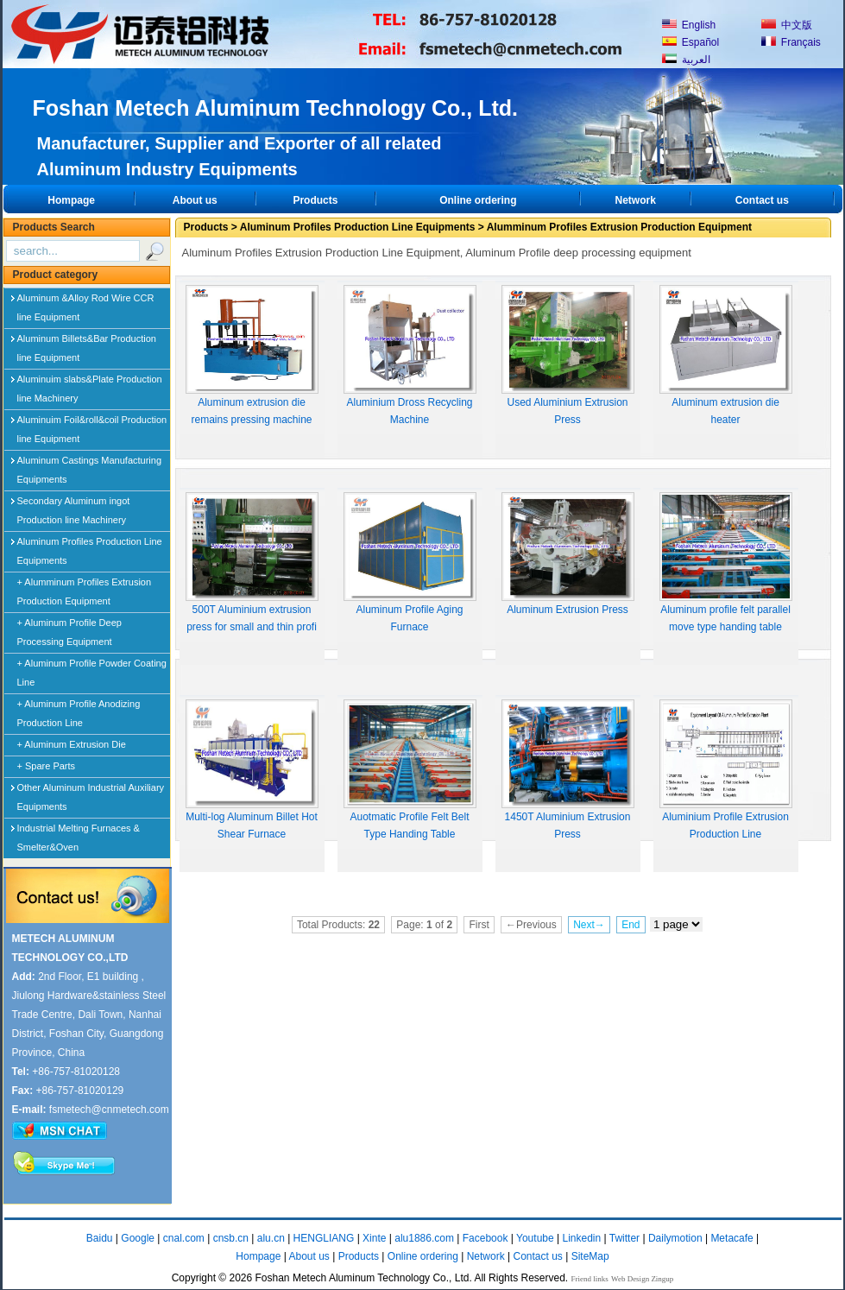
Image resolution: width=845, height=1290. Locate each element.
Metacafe (731, 1238)
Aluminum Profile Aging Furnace (410, 562)
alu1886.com (424, 1238)
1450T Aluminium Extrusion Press (567, 769)
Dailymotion (675, 1238)
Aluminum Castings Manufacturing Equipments (89, 463)
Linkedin (581, 1238)
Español (691, 42)
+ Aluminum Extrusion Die (71, 744)
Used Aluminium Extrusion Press (567, 355)
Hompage (71, 200)
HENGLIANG (324, 1238)
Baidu (99, 1238)
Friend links (590, 1278)
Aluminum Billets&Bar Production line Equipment (86, 342)
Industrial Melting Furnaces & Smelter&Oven (78, 831)
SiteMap (590, 1256)
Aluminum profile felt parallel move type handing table (725, 562)
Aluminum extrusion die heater (725, 355)
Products (315, 200)
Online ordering (477, 200)
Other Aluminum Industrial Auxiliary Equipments (91, 791)
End (630, 925)
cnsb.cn (231, 1238)
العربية (686, 60)
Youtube (535, 1238)
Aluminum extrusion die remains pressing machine (252, 355)
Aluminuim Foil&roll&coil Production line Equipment (92, 423)
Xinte (374, 1238)
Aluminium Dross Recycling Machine (410, 355)
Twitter (624, 1238)
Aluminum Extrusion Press (567, 554)
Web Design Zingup (642, 1278)
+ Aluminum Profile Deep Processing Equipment (69, 632)
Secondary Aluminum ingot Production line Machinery (73, 504)
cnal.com (184, 1238)
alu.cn (271, 1238)
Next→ (589, 925)
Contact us (762, 200)
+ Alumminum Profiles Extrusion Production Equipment (84, 591)
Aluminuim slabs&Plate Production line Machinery (89, 382)
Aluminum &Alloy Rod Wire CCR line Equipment (85, 301)
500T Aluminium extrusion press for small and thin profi (252, 562)
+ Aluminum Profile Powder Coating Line (92, 672)
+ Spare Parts (46, 766)
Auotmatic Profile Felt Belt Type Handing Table (410, 769)
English (689, 25)
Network (635, 200)
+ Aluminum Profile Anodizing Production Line (79, 713)
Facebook (485, 1238)
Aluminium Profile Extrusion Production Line (725, 769)
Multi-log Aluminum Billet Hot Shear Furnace (252, 769)
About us (195, 200)
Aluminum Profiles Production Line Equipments (89, 544)
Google (137, 1238)
